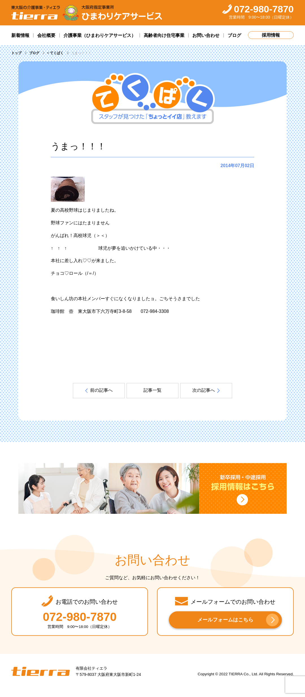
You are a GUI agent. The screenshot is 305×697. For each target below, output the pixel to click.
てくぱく (57, 53)
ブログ (34, 53)
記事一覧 (152, 390)
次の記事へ (203, 390)
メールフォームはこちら (225, 620)
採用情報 (271, 35)
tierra (40, 671)
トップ (16, 53)
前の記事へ (101, 390)
